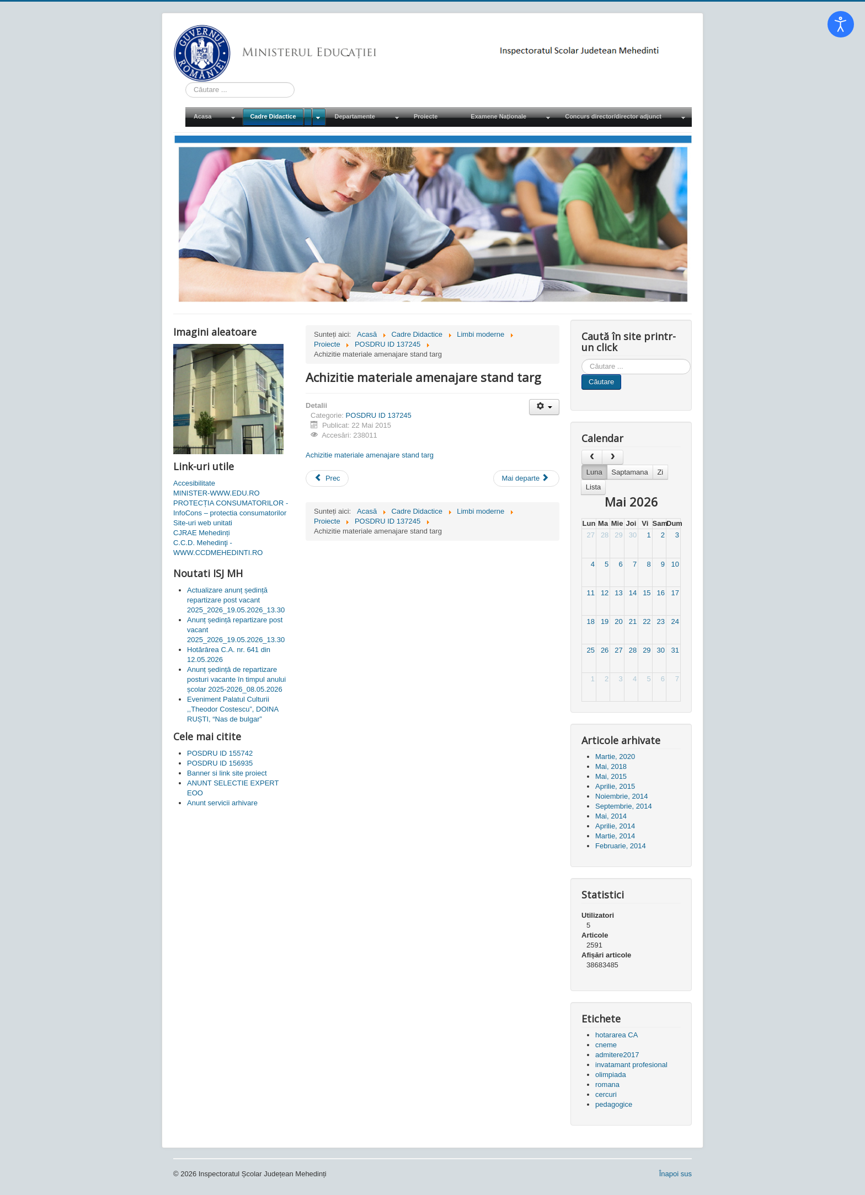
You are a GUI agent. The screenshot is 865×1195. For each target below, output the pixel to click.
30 (633, 535)
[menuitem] (213, 117)
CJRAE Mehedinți (201, 533)
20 (618, 621)
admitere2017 (617, 1055)
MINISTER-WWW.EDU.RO (216, 493)
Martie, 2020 (615, 756)
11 (590, 593)
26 (604, 650)
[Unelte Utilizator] (544, 407)
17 (675, 593)
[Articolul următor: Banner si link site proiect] (526, 478)
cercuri (606, 1094)
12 (604, 593)
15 (646, 593)
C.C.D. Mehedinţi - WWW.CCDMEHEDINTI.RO (218, 548)
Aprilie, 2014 (615, 826)
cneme (606, 1045)
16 (661, 593)
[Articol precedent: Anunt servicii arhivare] (327, 478)
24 (675, 621)
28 (604, 535)
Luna (594, 472)
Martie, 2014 (615, 836)
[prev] (591, 457)
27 (590, 535)
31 (675, 650)
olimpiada (610, 1074)
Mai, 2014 (611, 816)
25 (590, 650)
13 (618, 593)
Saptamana (629, 472)
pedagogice (613, 1104)
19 (604, 621)
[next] (612, 457)
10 (675, 564)
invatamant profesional (631, 1065)
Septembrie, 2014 (623, 806)
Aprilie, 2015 (615, 786)
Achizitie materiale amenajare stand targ (370, 455)
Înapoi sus (675, 1174)
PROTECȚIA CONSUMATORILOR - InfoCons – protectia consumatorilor (230, 508)
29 (618, 535)
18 (590, 621)
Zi (660, 472)
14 (633, 593)
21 (633, 621)
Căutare (601, 382)
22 (646, 621)
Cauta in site (185, 82)
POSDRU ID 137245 (379, 415)
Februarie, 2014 (620, 846)
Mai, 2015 (611, 776)
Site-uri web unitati (202, 523)
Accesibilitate (194, 483)
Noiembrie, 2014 (621, 796)
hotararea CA (616, 1035)
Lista (593, 487)
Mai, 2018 (611, 766)
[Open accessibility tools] (840, 24)
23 (661, 621)
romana (607, 1084)
